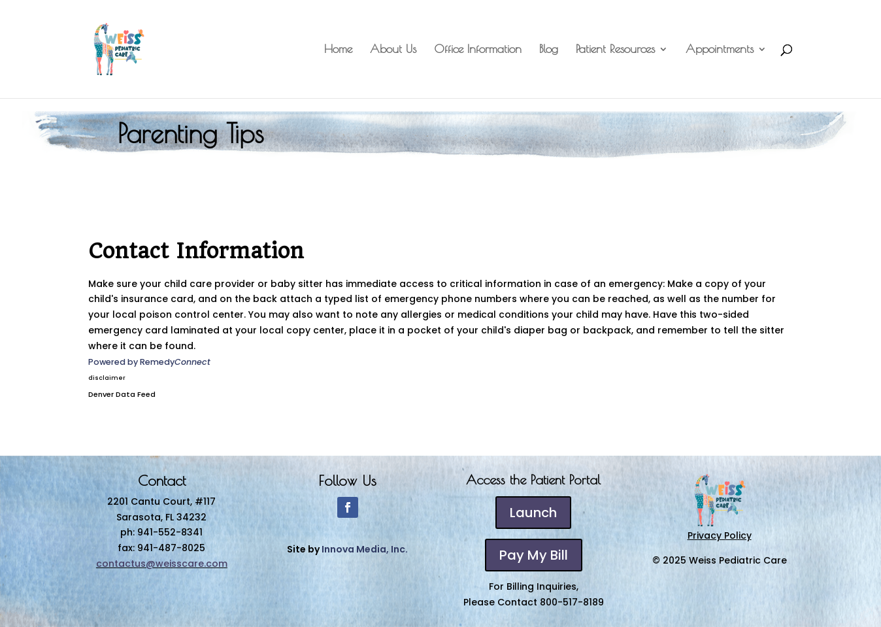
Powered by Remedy (149, 361)
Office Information (478, 50)
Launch (533, 512)
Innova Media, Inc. (365, 549)
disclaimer (106, 378)
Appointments (720, 50)
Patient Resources (615, 50)
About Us (393, 50)
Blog (548, 50)
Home (338, 50)
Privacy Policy (720, 535)
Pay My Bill (533, 555)
